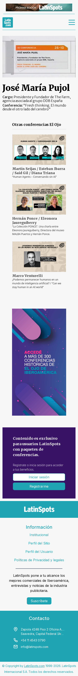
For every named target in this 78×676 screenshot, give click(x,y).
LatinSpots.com (34, 666)
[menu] (72, 22)
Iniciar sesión (39, 477)
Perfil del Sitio (39, 543)
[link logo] (7, 22)
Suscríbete (39, 601)
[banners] (39, 7)
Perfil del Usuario (39, 551)
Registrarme (39, 486)
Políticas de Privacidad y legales (39, 560)
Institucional (39, 535)
